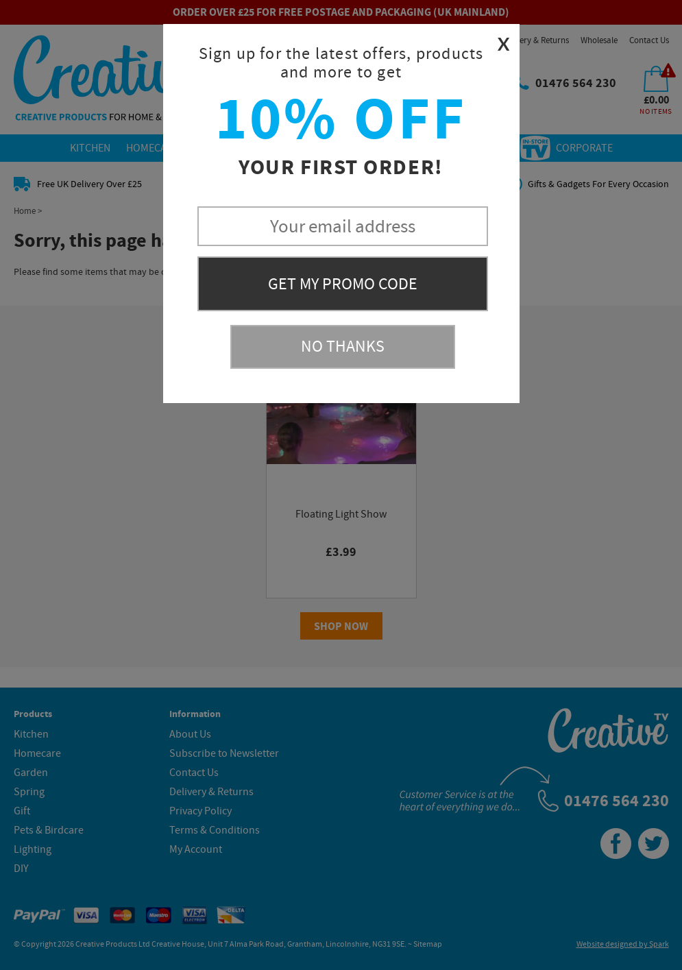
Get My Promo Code (342, 284)
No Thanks (343, 346)
